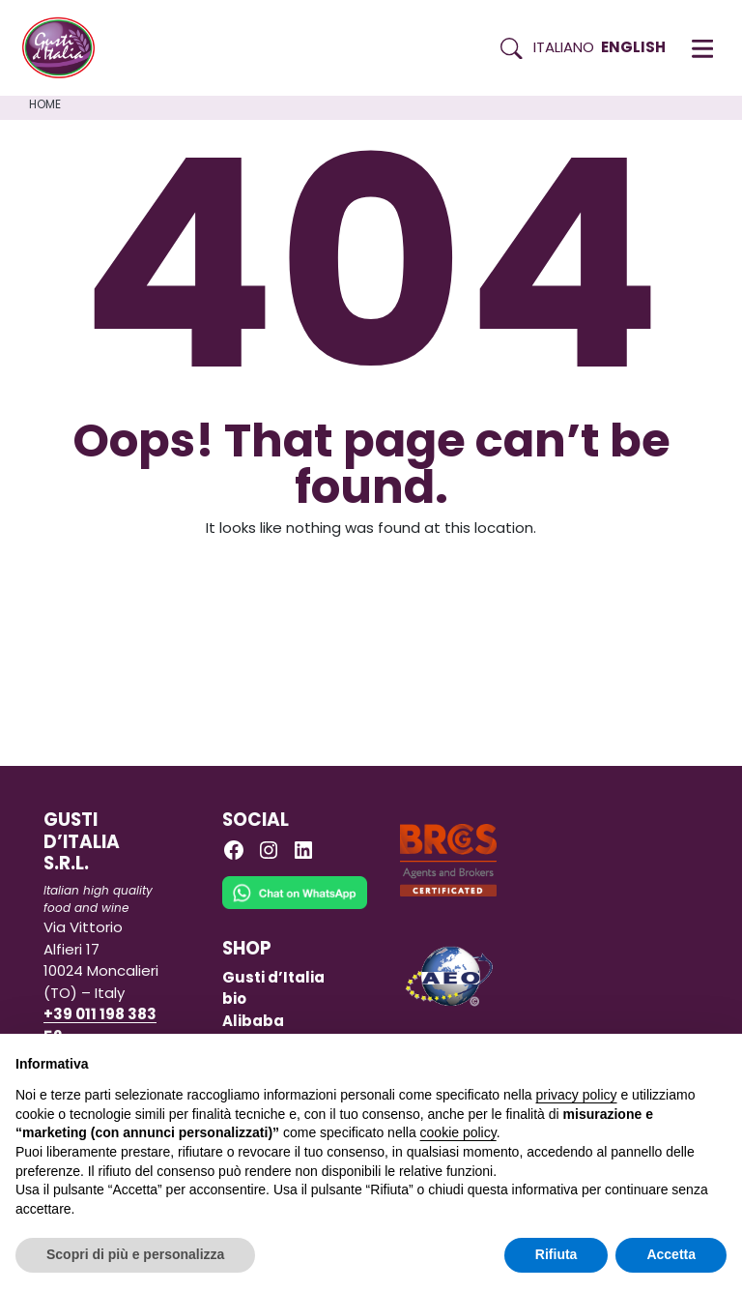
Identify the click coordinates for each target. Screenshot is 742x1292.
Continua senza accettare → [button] (637, 1058)
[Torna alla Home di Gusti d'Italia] (65, 48)
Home (45, 104)
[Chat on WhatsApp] (294, 906)
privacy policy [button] (576, 1094)
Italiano (563, 47)
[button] (702, 48)
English (633, 47)
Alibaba (253, 1021)
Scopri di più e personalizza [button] (135, 1254)
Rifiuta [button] (556, 1254)
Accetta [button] (671, 1254)
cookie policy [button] (458, 1132)
